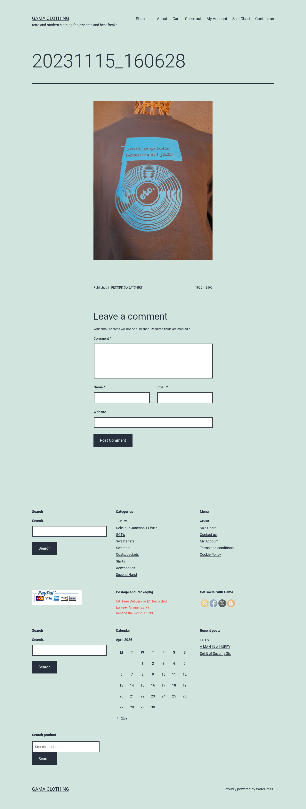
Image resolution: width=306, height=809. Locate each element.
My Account (216, 18)
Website (99, 412)
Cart (176, 18)
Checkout (193, 18)
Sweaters (123, 548)
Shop (140, 18)
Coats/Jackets (127, 554)
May (121, 718)
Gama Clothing (50, 18)
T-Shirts (122, 521)
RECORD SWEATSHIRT (126, 287)
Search (44, 758)
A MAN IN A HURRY (215, 647)
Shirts (120, 561)
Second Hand (126, 574)
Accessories (125, 568)
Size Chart (241, 18)
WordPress (264, 789)
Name (99, 387)
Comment (102, 338)
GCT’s (120, 535)
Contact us (264, 18)
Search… (38, 521)
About (162, 18)
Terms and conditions (217, 548)
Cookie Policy (210, 554)
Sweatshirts (125, 541)
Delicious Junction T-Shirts (136, 528)
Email (162, 387)
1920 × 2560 (204, 287)
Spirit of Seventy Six (215, 653)
